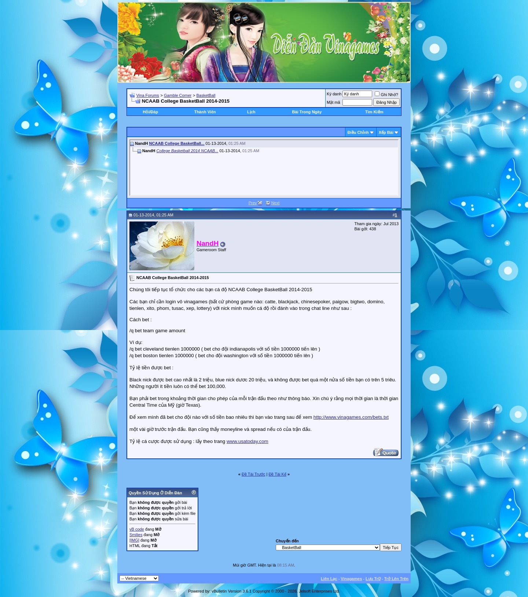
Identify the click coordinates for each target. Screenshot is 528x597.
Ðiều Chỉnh (358, 132)
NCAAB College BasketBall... (177, 143)
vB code (136, 529)
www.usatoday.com (247, 441)
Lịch (251, 112)
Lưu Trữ (373, 578)
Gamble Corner (177, 95)
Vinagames (351, 578)
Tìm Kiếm (374, 112)
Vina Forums (147, 95)
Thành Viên (205, 112)
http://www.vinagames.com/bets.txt (351, 417)
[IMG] (134, 540)
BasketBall (205, 95)
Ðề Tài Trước (253, 474)
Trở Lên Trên (396, 578)
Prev (253, 203)
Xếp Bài (386, 132)
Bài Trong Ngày (307, 112)
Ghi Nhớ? (386, 94)
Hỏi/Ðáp (150, 112)
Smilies (135, 534)
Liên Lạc (329, 578)
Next (275, 203)
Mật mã (333, 102)
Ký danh (334, 94)
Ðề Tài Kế (277, 474)
